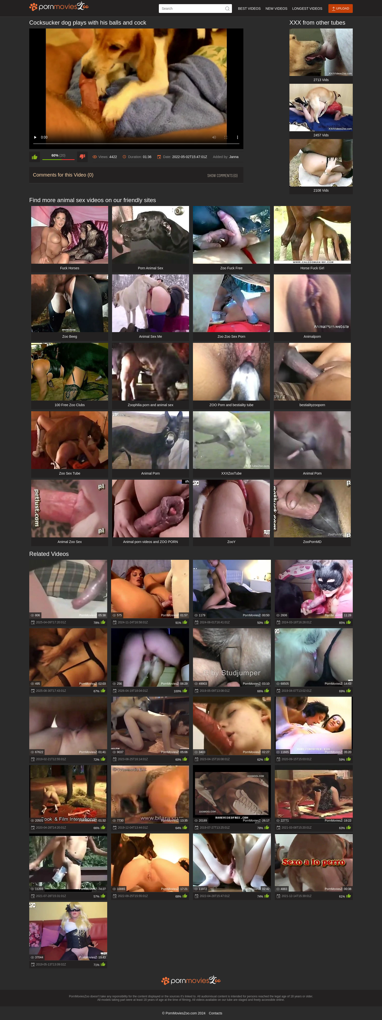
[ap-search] (195, 8)
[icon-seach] (227, 8)
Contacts (215, 1013)
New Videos (276, 8)
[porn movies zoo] (59, 6)
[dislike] (82, 156)
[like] (34, 156)
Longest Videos (307, 8)
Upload (340, 9)
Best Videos (249, 8)
